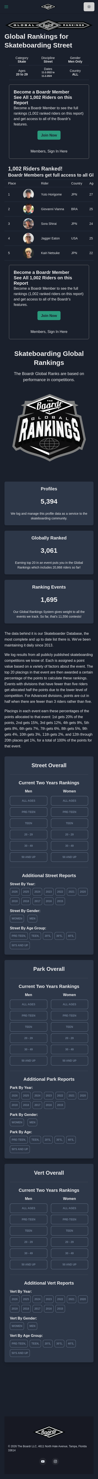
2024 (37, 891)
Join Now (49, 135)
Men (32, 918)
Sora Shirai (49, 223)
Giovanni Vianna (52, 209)
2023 (49, 891)
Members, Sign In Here (49, 151)
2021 (72, 891)
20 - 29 (28, 834)
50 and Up (28, 857)
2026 (15, 891)
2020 (83, 891)
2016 (49, 901)
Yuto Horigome (51, 194)
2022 (60, 891)
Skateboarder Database (63, 633)
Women (17, 918)
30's (59, 935)
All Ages (28, 800)
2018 (26, 901)
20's (47, 935)
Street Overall (48, 765)
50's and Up (20, 945)
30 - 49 (28, 845)
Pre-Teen (28, 812)
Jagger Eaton (50, 238)
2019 (15, 901)
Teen (28, 823)
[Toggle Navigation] (6, 6)
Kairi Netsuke (50, 253)
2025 (26, 891)
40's (70, 935)
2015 (60, 901)
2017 (37, 901)
